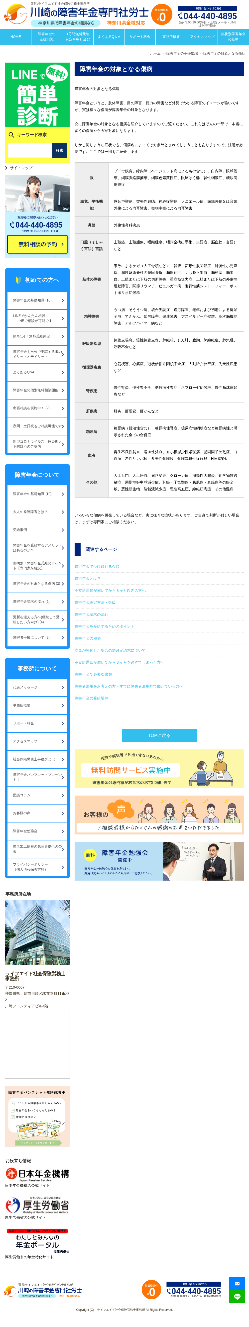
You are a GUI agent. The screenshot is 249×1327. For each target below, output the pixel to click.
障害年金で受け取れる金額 (97, 566)
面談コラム (21, 795)
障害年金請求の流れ (91, 614)
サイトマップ (21, 168)
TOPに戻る (159, 735)
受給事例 (20, 530)
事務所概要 (171, 37)
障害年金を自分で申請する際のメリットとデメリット (37, 354)
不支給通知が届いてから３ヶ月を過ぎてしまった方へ (119, 662)
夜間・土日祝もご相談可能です (37, 426)
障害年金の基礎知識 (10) (32, 300)
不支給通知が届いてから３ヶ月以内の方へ (110, 590)
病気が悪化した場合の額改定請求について (110, 650)
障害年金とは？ (88, 578)
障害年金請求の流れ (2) (31, 602)
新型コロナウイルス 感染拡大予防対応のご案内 (37, 443)
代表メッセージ (25, 687)
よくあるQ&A (23, 372)
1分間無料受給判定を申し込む (78, 36)
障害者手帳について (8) (31, 637)
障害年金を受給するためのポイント (104, 626)
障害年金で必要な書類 (93, 674)
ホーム (155, 53)
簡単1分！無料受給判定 (31, 336)
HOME (15, 37)
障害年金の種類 (88, 638)
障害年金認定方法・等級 (95, 602)
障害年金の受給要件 (91, 698)
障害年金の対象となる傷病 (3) (36, 584)
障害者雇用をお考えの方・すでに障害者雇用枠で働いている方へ (129, 686)
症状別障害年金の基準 (233, 36)
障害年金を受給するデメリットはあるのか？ (37, 547)
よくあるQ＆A (109, 37)
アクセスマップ (202, 37)
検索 (59, 150)
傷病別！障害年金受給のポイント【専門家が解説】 (37, 565)
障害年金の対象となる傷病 (224, 53)
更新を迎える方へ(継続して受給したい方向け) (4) (36, 619)
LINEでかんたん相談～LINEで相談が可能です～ (34, 318)
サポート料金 (139, 37)
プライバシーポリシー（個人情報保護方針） (30, 866)
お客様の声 (21, 813)
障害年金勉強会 (25, 831)
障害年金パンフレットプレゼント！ (37, 777)
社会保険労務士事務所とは (34, 759)
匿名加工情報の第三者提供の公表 (37, 848)
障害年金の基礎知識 (46, 36)
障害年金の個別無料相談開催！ (37, 390)
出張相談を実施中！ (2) (31, 408)
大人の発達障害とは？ (30, 512)
